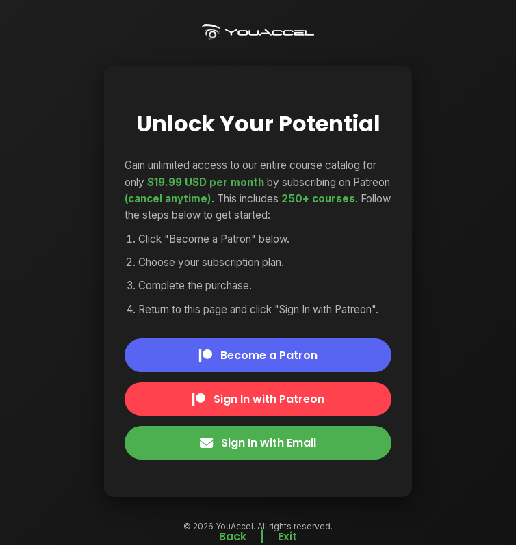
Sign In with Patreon (258, 399)
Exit (287, 536)
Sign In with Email (258, 443)
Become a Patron (258, 355)
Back (232, 536)
